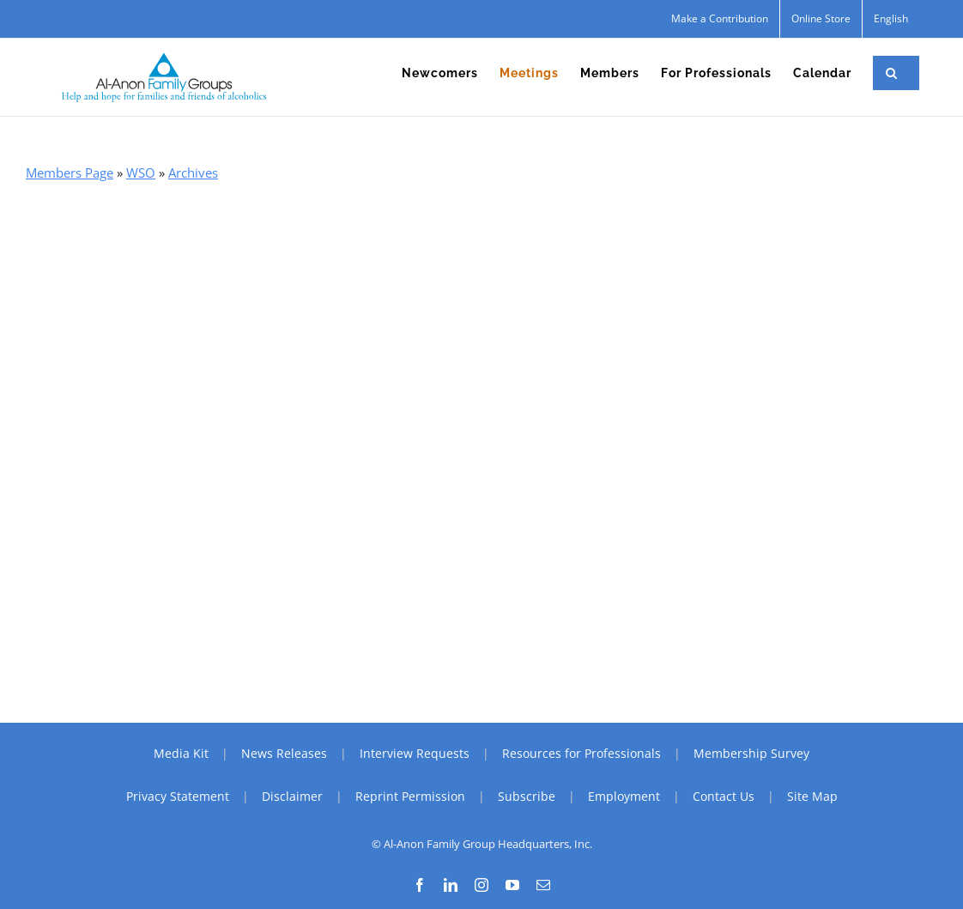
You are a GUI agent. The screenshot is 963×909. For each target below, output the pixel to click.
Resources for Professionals (581, 753)
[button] (892, 73)
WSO (140, 172)
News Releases (284, 753)
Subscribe (526, 796)
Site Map (812, 796)
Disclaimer (292, 796)
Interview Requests (414, 753)
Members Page (69, 172)
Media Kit (181, 753)
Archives (193, 172)
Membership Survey (751, 753)
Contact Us (723, 796)
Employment (624, 796)
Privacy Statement (177, 796)
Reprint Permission (410, 796)
